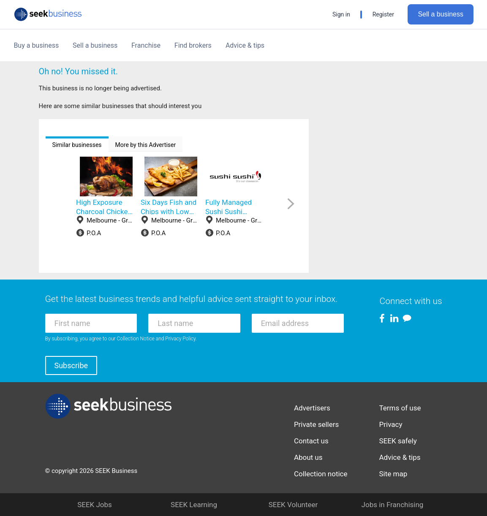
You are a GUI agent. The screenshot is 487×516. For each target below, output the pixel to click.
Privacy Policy (180, 339)
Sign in (341, 14)
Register (383, 14)
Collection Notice (136, 339)
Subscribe (71, 365)
